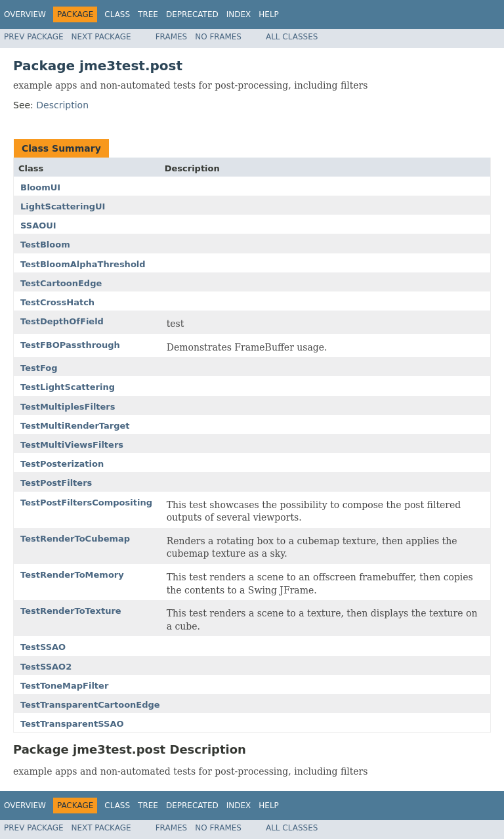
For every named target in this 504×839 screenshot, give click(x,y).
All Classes (292, 36)
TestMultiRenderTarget (75, 426)
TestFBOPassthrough (70, 345)
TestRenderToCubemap (75, 539)
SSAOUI (38, 225)
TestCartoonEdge (61, 283)
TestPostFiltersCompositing (86, 502)
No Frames (218, 36)
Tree (148, 14)
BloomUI (40, 187)
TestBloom (45, 244)
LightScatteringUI (62, 206)
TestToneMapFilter (64, 686)
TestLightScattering (67, 387)
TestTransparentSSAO (72, 724)
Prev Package (34, 36)
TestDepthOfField (62, 321)
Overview (25, 14)
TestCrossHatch (57, 302)
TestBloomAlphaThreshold (83, 264)
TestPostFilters (56, 483)
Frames (172, 36)
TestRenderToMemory (72, 575)
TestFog (39, 368)
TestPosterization (62, 464)
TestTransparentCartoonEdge (90, 705)
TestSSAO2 (46, 667)
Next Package (101, 36)
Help (269, 14)
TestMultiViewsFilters (71, 445)
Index (238, 14)
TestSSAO (43, 647)
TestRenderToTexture (70, 611)
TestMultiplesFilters (68, 407)
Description (62, 105)
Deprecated (192, 14)
